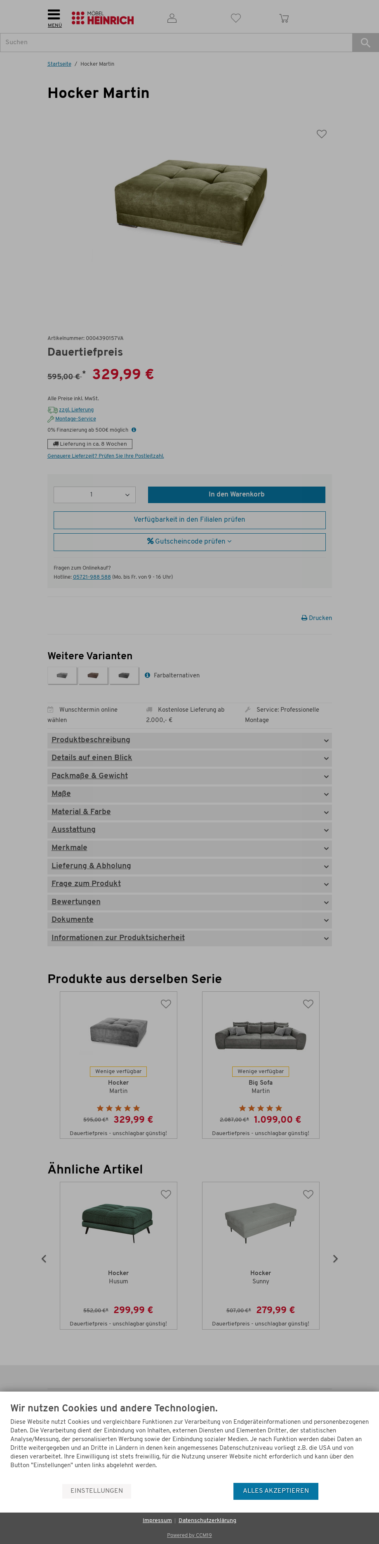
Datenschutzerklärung (207, 1521)
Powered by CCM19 (189, 1535)
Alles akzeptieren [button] (276, 1491)
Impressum (157, 1521)
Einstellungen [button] (97, 1491)
